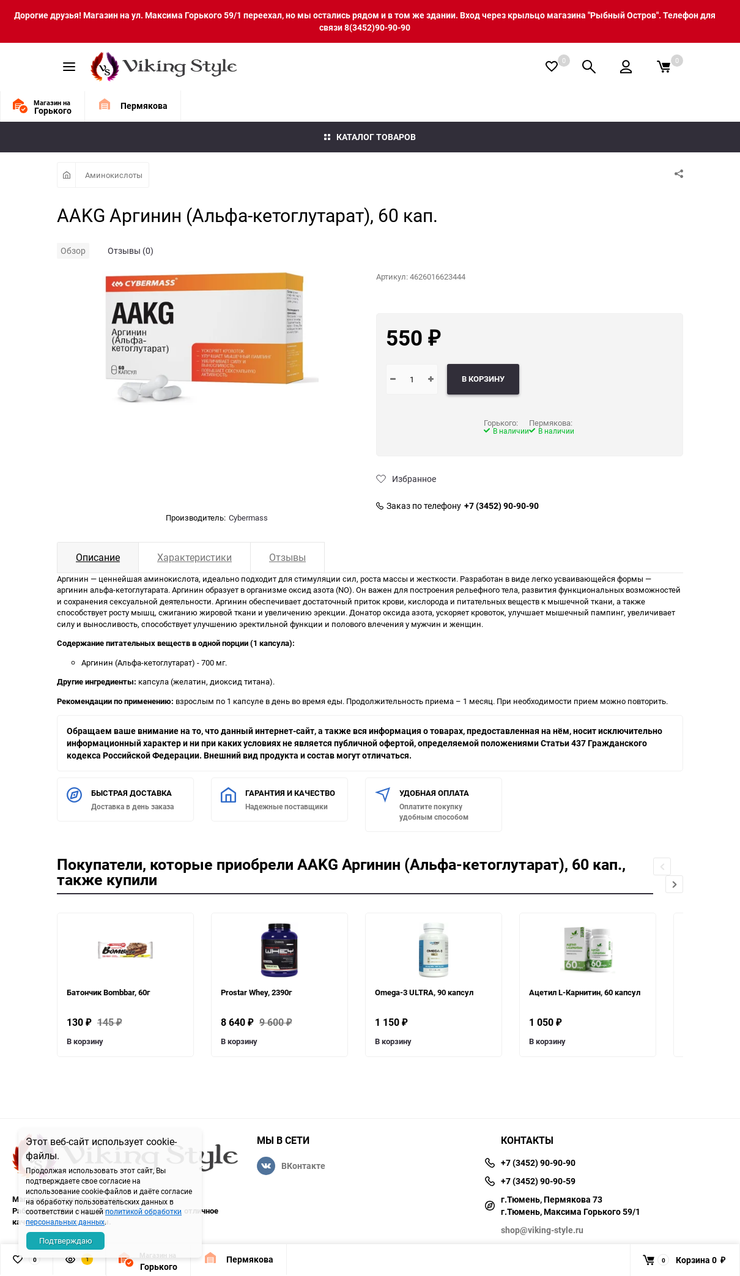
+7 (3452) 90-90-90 (501, 506)
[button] (674, 884)
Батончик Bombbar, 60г (108, 992)
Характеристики (194, 557)
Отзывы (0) (131, 250)
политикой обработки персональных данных (104, 1216)
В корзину (85, 1041)
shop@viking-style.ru (542, 1230)
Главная (66, 175)
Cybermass (248, 517)
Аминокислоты (113, 174)
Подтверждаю (65, 1240)
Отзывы (287, 557)
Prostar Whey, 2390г (256, 992)
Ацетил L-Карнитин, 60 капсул (584, 992)
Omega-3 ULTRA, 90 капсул (424, 992)
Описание (98, 557)
